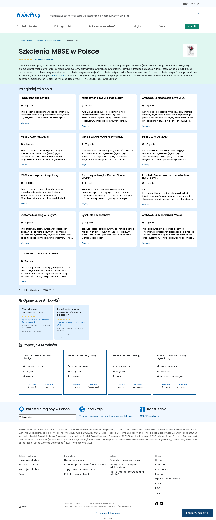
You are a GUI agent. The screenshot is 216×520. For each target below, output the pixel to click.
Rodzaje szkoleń (29, 469)
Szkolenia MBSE (71, 40)
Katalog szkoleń (62, 26)
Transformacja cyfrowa (125, 460)
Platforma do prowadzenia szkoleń (127, 473)
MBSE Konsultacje (149, 416)
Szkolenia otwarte (27, 26)
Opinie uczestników (167, 478)
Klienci (159, 474)
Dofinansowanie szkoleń (102, 26)
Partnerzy (161, 469)
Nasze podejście (74, 460)
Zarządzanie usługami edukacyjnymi (123, 466)
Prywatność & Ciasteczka (108, 513)
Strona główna (26, 40)
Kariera (159, 483)
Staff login (108, 518)
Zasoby (23, 474)
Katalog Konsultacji (76, 474)
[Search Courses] (123, 15)
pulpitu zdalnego (58, 75)
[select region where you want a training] (47, 417)
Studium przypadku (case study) (85, 464)
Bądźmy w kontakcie (197, 512)
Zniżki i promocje (29, 464)
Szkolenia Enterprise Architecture (49, 40)
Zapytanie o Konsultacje (79, 469)
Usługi (136, 26)
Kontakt (192, 26)
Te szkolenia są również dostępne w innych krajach (106, 416)
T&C (157, 492)
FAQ (157, 488)
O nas (162, 26)
